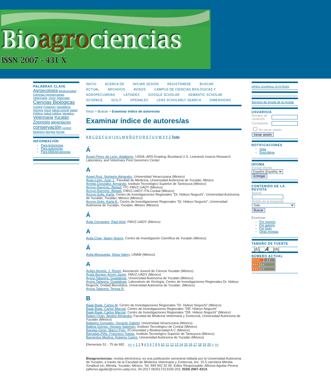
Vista (262, 149)
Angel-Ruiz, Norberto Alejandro (109, 176)
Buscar (267, 195)
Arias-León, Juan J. (100, 180)
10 (162, 344)
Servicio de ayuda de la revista (273, 102)
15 (186, 344)
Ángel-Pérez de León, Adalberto (110, 156)
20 (209, 344)
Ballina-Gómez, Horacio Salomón (110, 326)
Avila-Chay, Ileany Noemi (104, 238)
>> (217, 344)
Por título (265, 228)
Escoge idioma (262, 167)
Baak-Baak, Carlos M (102, 305)
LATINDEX (131, 94)
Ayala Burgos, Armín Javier (106, 274)
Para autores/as (52, 148)
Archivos (116, 89)
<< (130, 344)
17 (195, 344)
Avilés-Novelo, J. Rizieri (103, 271)
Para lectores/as (52, 145)
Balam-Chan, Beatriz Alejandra (109, 316)
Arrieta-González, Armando (106, 183)
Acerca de (114, 84)
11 (167, 344)
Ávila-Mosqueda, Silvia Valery (108, 254)
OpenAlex (139, 100)
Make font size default (267, 248)
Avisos (140, 89)
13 (176, 344)
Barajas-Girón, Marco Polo (106, 330)
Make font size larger (276, 248)
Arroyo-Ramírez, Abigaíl (104, 187)
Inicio (91, 84)
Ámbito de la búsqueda (273, 203)
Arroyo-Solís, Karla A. (102, 201)
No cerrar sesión (270, 130)
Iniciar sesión (146, 84)
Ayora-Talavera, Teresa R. (105, 289)
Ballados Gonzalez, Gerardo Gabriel (113, 323)
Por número (267, 222)
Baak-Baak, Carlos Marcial (106, 308)
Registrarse (179, 84)
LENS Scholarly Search (179, 100)
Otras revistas (269, 231)
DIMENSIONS (220, 100)
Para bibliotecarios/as (55, 152)
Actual (92, 89)
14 (181, 344)
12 (172, 344)
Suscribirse (267, 152)
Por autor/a (267, 225)
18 (200, 344)
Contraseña (260, 123)
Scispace (94, 100)
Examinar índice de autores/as (136, 111)
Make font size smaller (257, 248)
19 (204, 344)
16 (190, 344)
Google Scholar (164, 94)
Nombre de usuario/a (259, 117)
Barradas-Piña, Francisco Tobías (110, 333)
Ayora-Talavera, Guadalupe (106, 278)
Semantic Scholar (205, 94)
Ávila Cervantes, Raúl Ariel (106, 222)
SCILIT (116, 100)
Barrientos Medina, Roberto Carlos (111, 337)
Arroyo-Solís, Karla (100, 194)
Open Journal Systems (270, 86)
